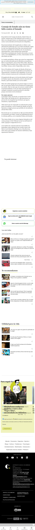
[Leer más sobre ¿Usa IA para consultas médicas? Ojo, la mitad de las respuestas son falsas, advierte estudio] (22, 300)
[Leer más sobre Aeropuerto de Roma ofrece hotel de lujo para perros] (22, 352)
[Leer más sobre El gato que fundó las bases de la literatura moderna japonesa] (22, 345)
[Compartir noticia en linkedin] (23, 33)
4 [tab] (19, 419)
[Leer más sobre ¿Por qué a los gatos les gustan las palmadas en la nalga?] (22, 330)
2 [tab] (15, 419)
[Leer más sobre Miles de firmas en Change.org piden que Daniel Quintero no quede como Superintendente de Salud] (22, 240)
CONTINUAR (30, 2)
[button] (32, 236)
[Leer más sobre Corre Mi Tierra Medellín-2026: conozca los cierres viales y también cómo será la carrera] (22, 263)
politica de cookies (23, 3)
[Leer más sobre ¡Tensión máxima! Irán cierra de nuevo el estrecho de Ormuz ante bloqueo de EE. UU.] (22, 256)
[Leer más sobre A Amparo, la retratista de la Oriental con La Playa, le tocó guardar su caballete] (22, 277)
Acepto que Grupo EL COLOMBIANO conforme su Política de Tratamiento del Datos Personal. (17, 422)
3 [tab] (17, 419)
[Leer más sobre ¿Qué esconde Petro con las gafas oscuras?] (18, 234)
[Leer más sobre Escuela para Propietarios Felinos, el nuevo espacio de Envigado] (22, 337)
